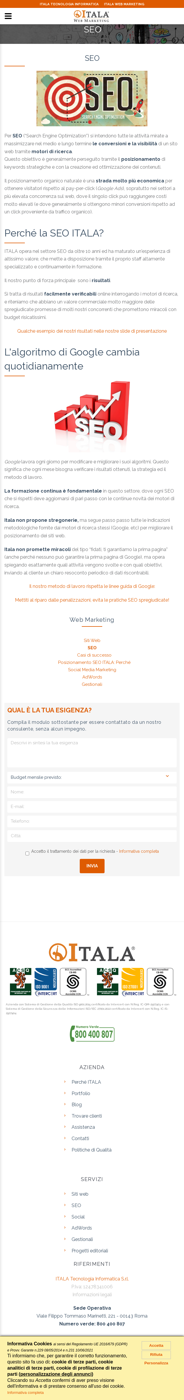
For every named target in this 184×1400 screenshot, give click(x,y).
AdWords (92, 677)
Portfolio (81, 1093)
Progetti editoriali (90, 1251)
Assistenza (83, 1127)
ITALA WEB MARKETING (127, 4)
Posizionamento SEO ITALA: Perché (94, 662)
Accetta (156, 1346)
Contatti (80, 1138)
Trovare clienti (87, 1116)
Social (78, 1217)
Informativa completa (139, 851)
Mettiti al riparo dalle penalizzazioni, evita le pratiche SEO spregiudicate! (92, 600)
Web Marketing (92, 619)
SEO (92, 647)
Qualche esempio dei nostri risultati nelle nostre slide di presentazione (92, 331)
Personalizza (156, 1369)
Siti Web (92, 640)
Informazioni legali (92, 1294)
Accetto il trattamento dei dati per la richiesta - (92, 852)
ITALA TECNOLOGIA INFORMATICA (67, 4)
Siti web (80, 1194)
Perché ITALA (86, 1082)
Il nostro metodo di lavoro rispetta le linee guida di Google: (92, 586)
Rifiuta (156, 1359)
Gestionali (92, 684)
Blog (77, 1104)
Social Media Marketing (92, 669)
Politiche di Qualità (92, 1150)
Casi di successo (94, 655)
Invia (92, 866)
